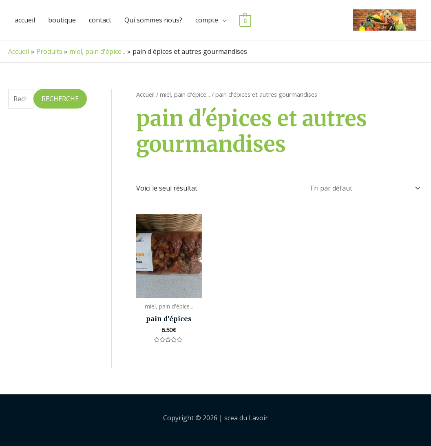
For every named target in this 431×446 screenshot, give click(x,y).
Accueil (145, 94)
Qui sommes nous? (153, 20)
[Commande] (363, 187)
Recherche (60, 98)
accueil (25, 20)
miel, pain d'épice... (185, 94)
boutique (62, 20)
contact (100, 20)
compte (206, 20)
